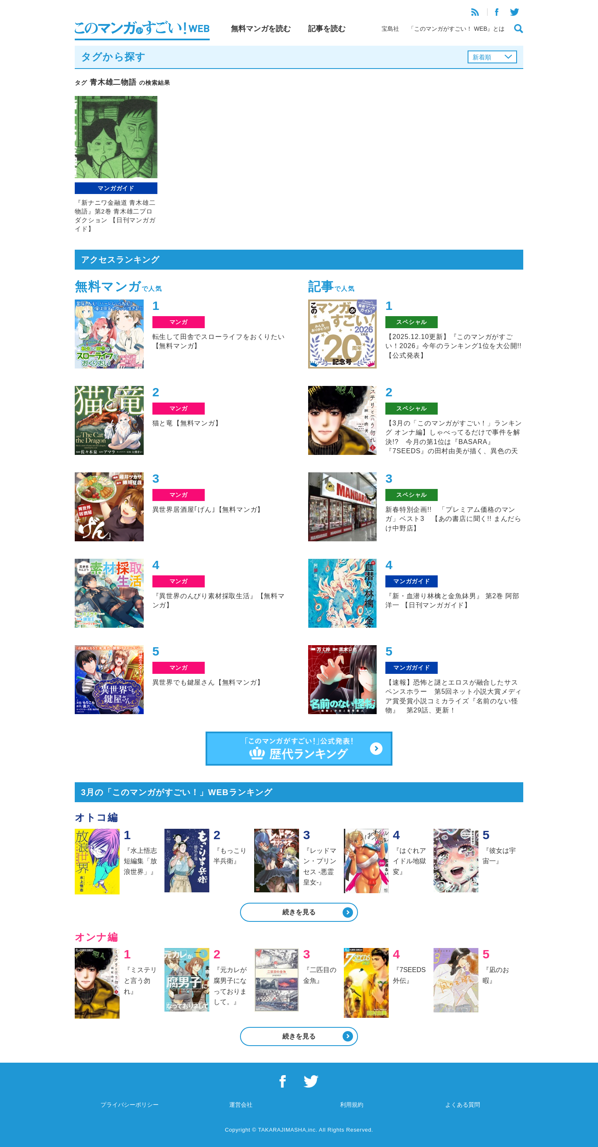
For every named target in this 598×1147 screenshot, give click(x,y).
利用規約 (351, 1104)
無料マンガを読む (261, 29)
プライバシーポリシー (129, 1104)
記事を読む (327, 29)
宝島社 (390, 28)
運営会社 (240, 1104)
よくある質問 (462, 1104)
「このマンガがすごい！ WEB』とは (456, 28)
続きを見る (299, 912)
